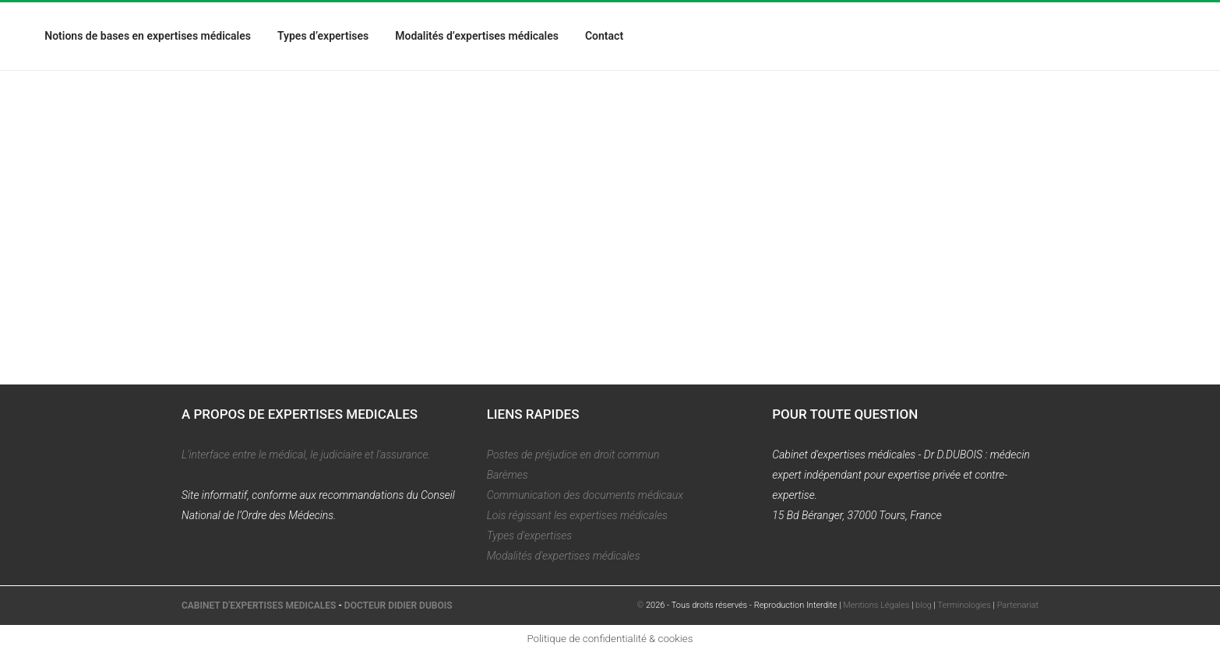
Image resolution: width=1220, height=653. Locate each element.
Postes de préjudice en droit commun (573, 454)
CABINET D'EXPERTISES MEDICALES (259, 605)
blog (923, 605)
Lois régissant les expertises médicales (577, 515)
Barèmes (507, 475)
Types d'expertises (530, 535)
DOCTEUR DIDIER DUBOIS (398, 605)
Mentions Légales (876, 605)
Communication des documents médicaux (585, 495)
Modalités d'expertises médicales (563, 555)
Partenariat (1017, 605)
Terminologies (964, 605)
